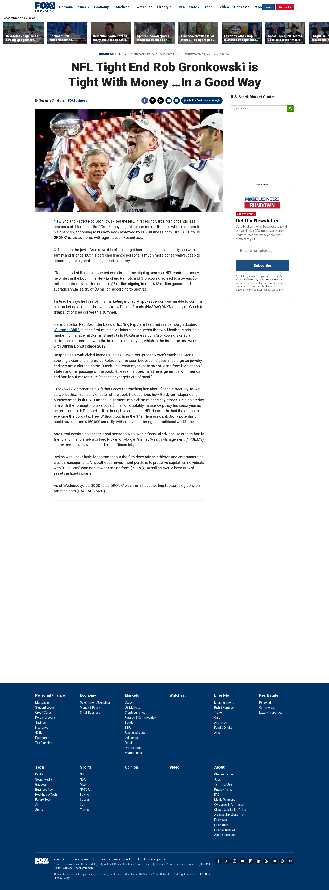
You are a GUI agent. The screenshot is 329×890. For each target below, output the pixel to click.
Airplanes (220, 722)
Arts (217, 732)
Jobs (217, 779)
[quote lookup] (259, 108)
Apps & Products (225, 835)
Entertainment (224, 702)
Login (268, 7)
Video (224, 7)
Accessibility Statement (230, 814)
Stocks (129, 702)
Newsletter (274, 861)
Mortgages (42, 702)
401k (38, 732)
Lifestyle (164, 7)
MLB (83, 784)
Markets (122, 7)
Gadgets (40, 784)
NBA (83, 779)
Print (168, 100)
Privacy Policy (250, 279)
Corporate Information (229, 804)
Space (39, 809)
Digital (39, 774)
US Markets (132, 707)
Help (128, 859)
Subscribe (262, 265)
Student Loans (45, 707)
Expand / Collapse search (258, 7)
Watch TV (285, 7)
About (219, 767)
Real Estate (188, 7)
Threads (160, 100)
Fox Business (45, 7)
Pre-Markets (133, 747)
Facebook (144, 100)
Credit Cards (43, 712)
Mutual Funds (134, 752)
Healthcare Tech (46, 794)
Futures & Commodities (140, 717)
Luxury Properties (270, 712)
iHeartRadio (290, 861)
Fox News (220, 819)
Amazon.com (65, 491)
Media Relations (224, 799)
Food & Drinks (223, 727)
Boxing (84, 794)
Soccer (84, 799)
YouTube (242, 861)
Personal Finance (73, 7)
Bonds (129, 722)
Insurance (41, 727)
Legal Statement (84, 868)
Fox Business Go (225, 829)
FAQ (217, 794)
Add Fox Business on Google (203, 100)
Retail (128, 742)
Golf (82, 804)
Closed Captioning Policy (230, 809)
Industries (131, 737)
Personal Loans (45, 717)
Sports (85, 767)
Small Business (90, 712)
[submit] (290, 108)
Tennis (84, 809)
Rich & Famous (224, 707)
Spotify (282, 861)
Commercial (267, 707)
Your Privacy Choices (108, 859)
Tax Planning (43, 742)
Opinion (131, 767)
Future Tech (43, 799)
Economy (101, 7)
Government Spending (95, 702)
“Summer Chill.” (67, 330)
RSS (266, 861)
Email (176, 100)
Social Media (43, 779)
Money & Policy (90, 707)
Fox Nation (221, 824)
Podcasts (241, 7)
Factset (160, 864)
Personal (265, 702)
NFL (82, 774)
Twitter (152, 100)
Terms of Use (271, 279)
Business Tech (44, 789)
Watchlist (144, 7)
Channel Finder (224, 774)
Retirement (42, 737)
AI (36, 804)
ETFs (128, 727)
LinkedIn (258, 861)
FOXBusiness (77, 100)
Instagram (234, 861)
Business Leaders (113, 54)
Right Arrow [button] (321, 32)
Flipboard (250, 861)
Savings (40, 722)
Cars (217, 717)
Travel (218, 712)
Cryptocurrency (135, 712)
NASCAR (86, 789)
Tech (208, 7)
